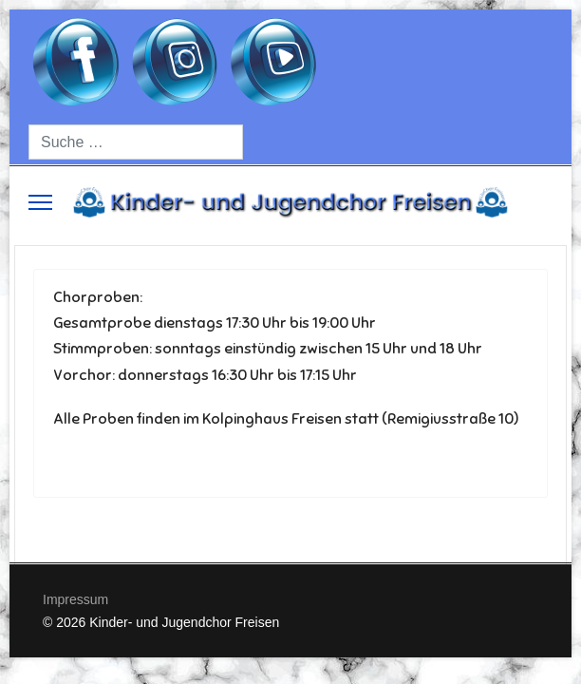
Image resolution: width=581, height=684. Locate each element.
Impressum (75, 599)
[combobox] (135, 142)
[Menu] (40, 202)
